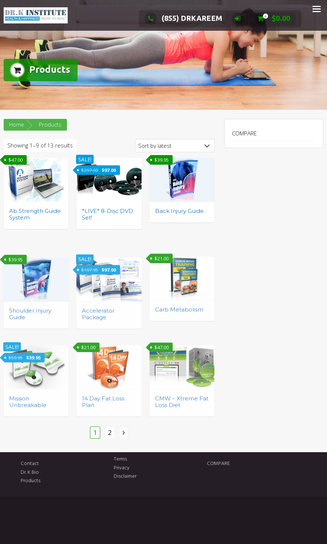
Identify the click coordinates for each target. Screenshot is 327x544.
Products (84, 481)
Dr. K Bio (83, 472)
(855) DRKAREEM (183, 18)
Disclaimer (125, 463)
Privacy (121, 454)
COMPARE (244, 133)
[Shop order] (175, 145)
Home (16, 124)
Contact (83, 463)
